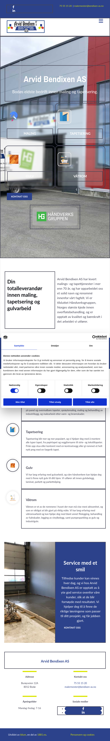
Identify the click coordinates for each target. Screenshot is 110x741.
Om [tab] (91, 345)
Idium (23, 734)
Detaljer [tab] (55, 345)
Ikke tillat (20, 402)
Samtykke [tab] (19, 345)
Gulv (30, 176)
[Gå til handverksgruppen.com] (55, 224)
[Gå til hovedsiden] (26, 31)
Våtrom (80, 176)
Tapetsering (80, 133)
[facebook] (13, 7)
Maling (30, 133)
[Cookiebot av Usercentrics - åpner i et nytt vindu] (94, 337)
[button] (19, 196)
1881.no (41, 734)
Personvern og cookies (82, 734)
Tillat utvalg (55, 402)
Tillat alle (89, 402)
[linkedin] (14, 10)
